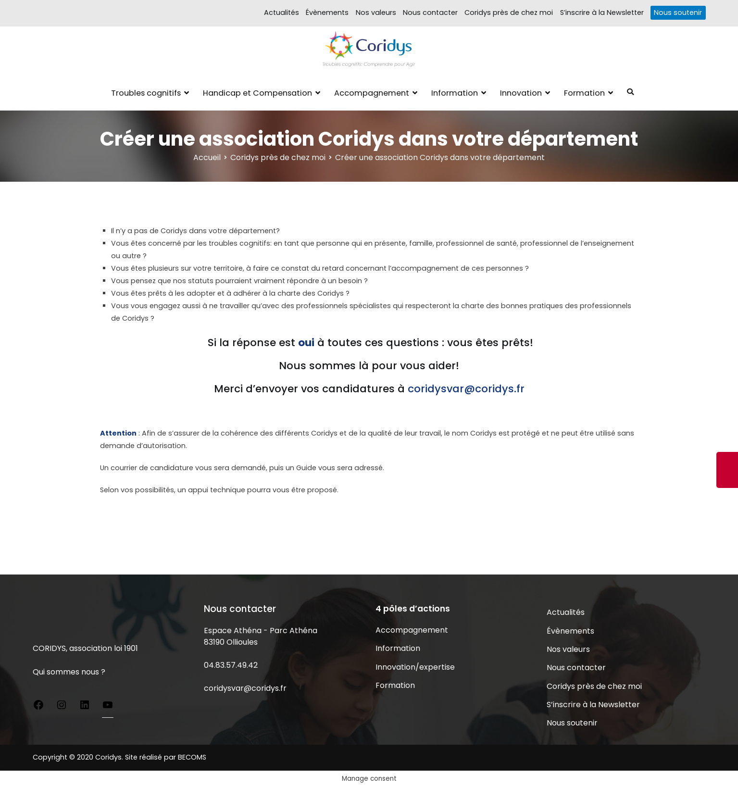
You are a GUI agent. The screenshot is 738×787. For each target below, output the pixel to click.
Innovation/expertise (415, 667)
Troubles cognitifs (146, 93)
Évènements (327, 12)
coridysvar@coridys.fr (245, 688)
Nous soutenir (678, 12)
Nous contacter (430, 12)
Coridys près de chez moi (508, 12)
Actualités (281, 12)
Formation (584, 93)
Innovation (521, 93)
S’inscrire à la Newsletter (602, 12)
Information (454, 93)
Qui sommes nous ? (69, 671)
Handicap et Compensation (257, 93)
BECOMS (192, 757)
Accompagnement (371, 93)
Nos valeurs (376, 12)
